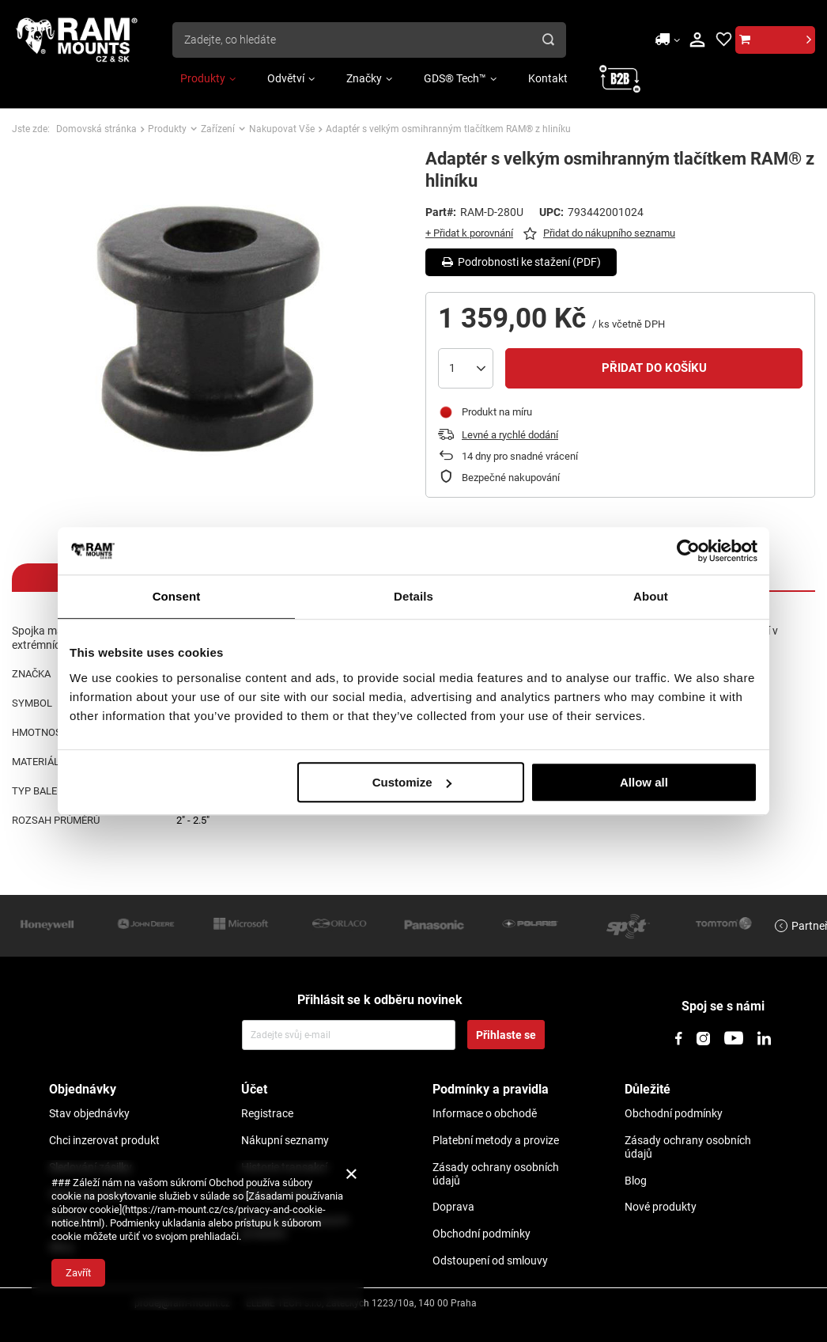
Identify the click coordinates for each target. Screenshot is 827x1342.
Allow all (644, 782)
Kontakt (548, 78)
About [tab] (650, 596)
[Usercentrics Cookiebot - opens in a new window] (688, 551)
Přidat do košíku (654, 368)
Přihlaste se (506, 1035)
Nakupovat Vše (282, 129)
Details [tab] (413, 596)
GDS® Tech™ (455, 78)
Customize (411, 782)
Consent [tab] (177, 596)
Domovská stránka (96, 129)
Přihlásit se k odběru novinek (380, 999)
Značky (364, 78)
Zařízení (218, 129)
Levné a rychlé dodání (510, 435)
